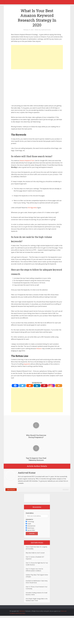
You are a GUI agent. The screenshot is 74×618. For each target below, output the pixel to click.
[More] (58, 385)
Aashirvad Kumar (46, 30)
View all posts (11, 489)
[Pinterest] (44, 385)
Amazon (39, 348)
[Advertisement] (37, 57)
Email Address (30, 513)
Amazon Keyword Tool (26, 160)
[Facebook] (15, 385)
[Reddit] (29, 385)
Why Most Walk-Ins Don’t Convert (35, 553)
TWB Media (22, 611)
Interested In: (29, 519)
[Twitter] (22, 385)
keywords (27, 364)
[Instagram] (51, 385)
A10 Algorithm (32, 208)
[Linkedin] (37, 385)
